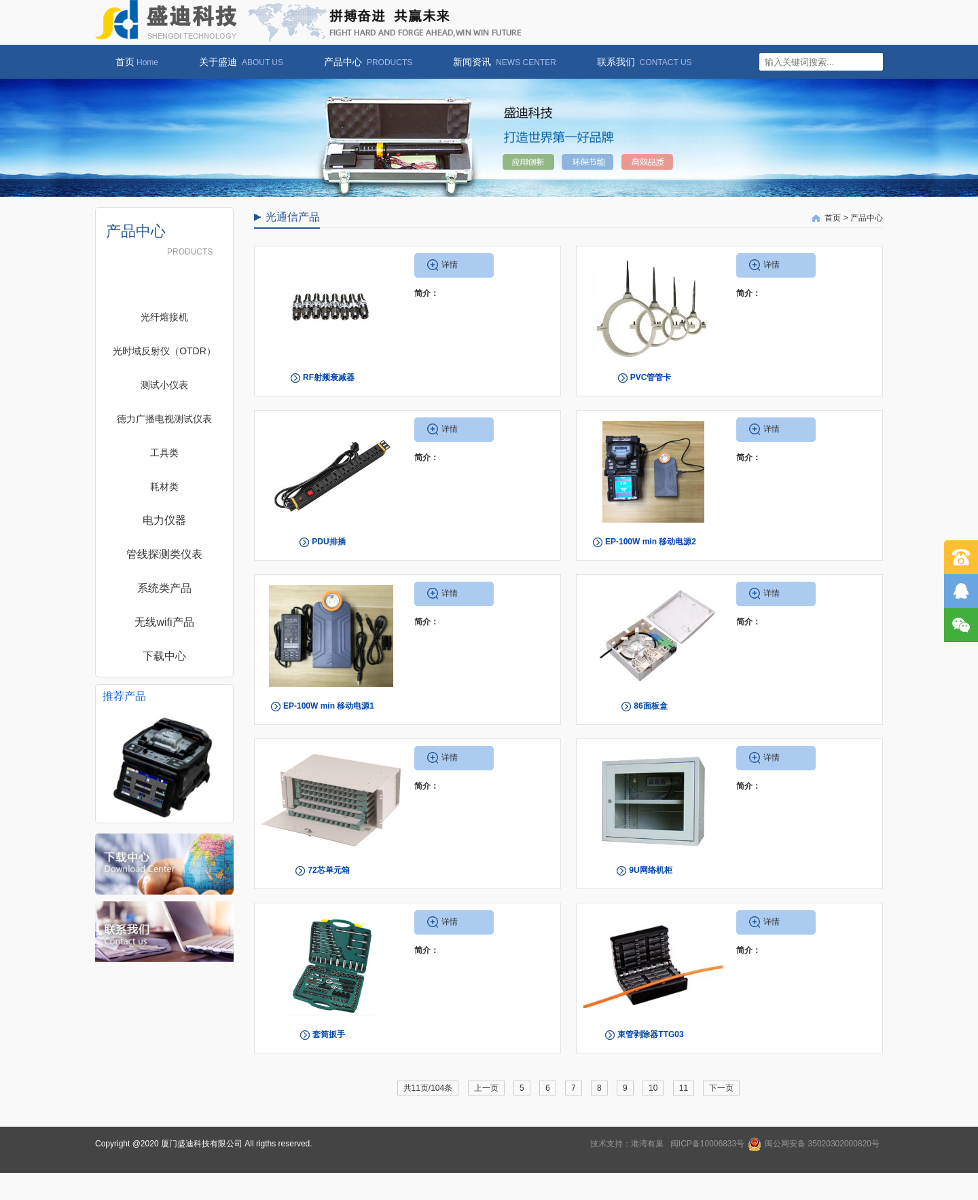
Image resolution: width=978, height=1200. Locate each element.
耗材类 (164, 486)
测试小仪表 (164, 384)
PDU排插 (328, 541)
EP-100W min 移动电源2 (650, 541)
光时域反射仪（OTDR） (164, 350)
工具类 (164, 452)
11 (683, 1088)
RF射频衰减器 (329, 377)
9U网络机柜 (650, 870)
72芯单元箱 (328, 870)
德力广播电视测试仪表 (164, 418)
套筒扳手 (328, 1034)
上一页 (486, 1088)
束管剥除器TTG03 (650, 1034)
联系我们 (637, 61)
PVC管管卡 (651, 377)
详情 (449, 264)
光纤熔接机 (164, 317)
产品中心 (361, 61)
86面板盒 (650, 706)
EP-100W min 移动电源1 (328, 706)
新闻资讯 (497, 61)
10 (653, 1088)
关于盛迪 (234, 61)
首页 (130, 61)
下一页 (721, 1088)
